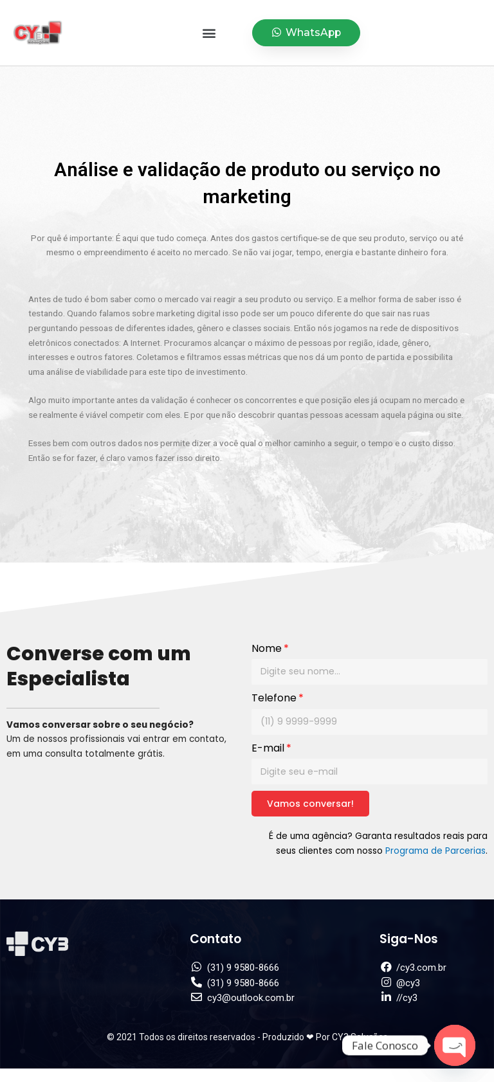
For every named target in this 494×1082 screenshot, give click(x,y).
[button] (209, 33)
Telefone (274, 698)
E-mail (268, 748)
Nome (267, 649)
